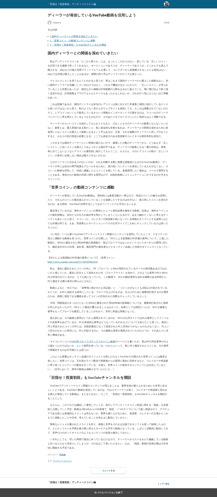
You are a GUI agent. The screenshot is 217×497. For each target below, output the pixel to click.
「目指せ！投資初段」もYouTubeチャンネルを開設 (78, 45)
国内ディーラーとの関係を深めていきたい (74, 36)
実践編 (62, 454)
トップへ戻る (163, 484)
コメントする (108, 470)
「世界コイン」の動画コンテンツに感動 (72, 40)
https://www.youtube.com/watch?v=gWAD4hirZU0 (72, 262)
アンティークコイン (62, 461)
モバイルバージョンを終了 (108, 492)
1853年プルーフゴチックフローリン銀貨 (93, 341)
